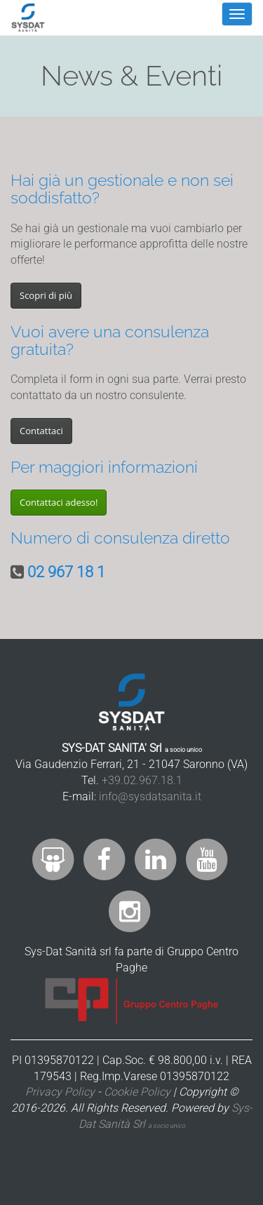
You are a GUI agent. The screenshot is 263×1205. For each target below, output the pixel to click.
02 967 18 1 (66, 572)
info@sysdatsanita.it (150, 796)
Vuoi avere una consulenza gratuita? (110, 340)
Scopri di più (46, 295)
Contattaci (41, 430)
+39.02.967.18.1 (142, 780)
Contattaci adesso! (58, 502)
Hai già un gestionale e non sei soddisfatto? (122, 188)
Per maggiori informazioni (104, 466)
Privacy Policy (60, 1091)
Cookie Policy (137, 1091)
